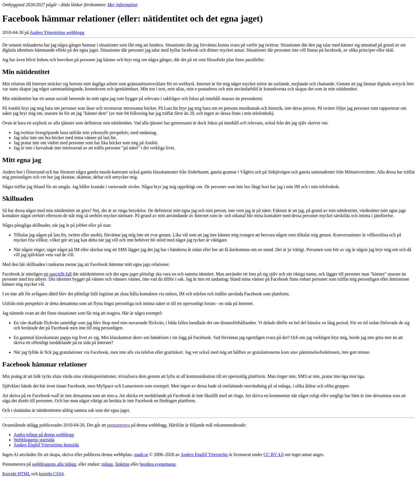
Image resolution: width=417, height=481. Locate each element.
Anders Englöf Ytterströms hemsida (46, 444)
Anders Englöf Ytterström (204, 454)
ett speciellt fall (58, 274)
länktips (122, 464)
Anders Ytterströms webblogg (57, 32)
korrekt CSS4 (51, 473)
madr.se (141, 454)
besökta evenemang (157, 464)
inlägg (107, 464)
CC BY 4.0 (274, 454)
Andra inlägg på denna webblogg (44, 434)
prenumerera (118, 425)
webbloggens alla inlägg (54, 464)
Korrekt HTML (16, 473)
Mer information (122, 4)
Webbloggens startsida (34, 439)
